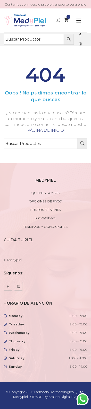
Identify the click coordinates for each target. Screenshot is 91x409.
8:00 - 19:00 (78, 316)
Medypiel (14, 260)
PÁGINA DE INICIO (45, 130)
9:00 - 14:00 (78, 366)
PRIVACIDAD (45, 218)
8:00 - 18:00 (78, 358)
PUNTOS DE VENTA (45, 210)
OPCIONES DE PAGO (45, 201)
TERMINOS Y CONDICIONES (45, 227)
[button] (79, 20)
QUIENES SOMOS (45, 193)
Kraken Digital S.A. (63, 397)
